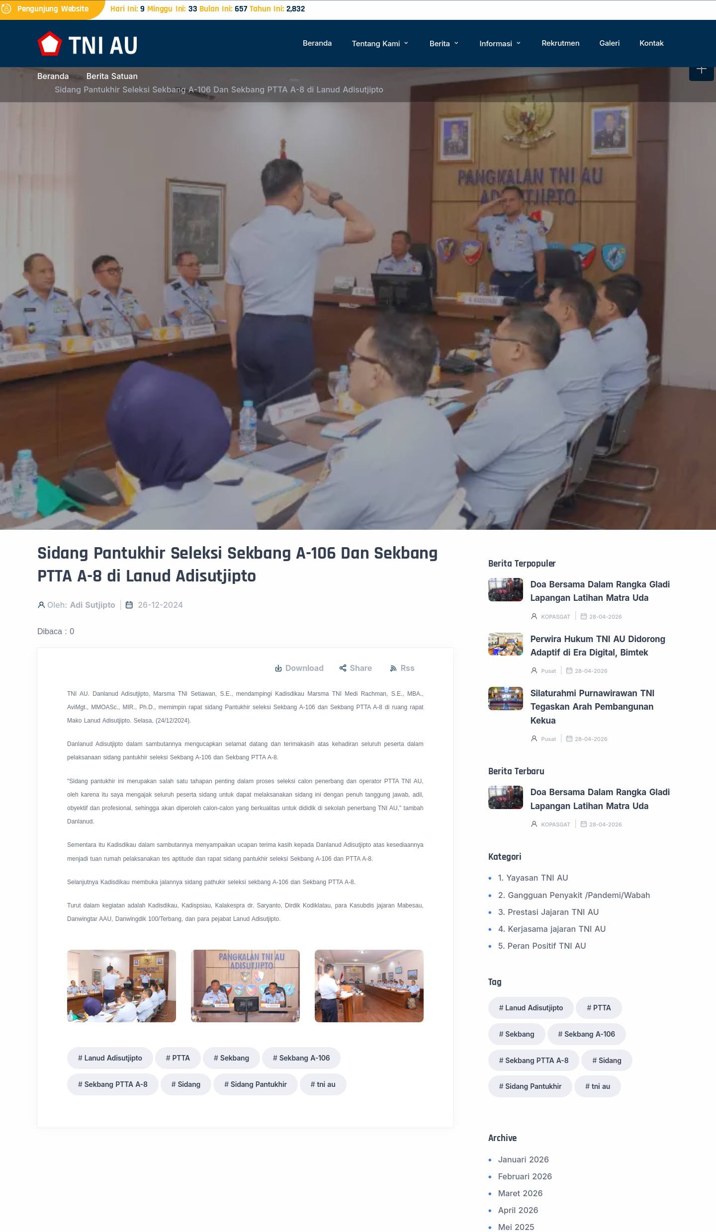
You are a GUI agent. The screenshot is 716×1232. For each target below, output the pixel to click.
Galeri (609, 43)
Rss (402, 668)
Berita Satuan (112, 76)
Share (355, 668)
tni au (326, 1084)
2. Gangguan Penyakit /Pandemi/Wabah (574, 895)
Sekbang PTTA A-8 (116, 1084)
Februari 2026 (525, 1176)
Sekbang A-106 (304, 1058)
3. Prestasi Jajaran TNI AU (548, 912)
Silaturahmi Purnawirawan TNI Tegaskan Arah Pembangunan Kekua (592, 707)
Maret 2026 (520, 1193)
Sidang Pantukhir (259, 1084)
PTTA (181, 1058)
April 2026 (518, 1210)
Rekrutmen (560, 43)
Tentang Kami (381, 43)
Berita (444, 43)
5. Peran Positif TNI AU (542, 946)
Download (299, 668)
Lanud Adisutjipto (113, 1058)
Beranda (317, 43)
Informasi (501, 43)
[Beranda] (87, 42)
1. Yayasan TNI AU (533, 878)
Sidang (189, 1084)
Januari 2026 (523, 1159)
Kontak (651, 43)
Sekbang (234, 1058)
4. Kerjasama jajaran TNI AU (552, 929)
